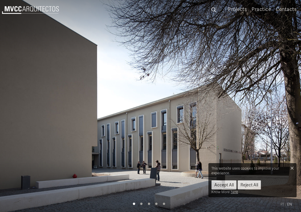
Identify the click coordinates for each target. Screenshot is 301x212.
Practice (261, 9)
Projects (237, 9)
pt (282, 204)
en (289, 204)
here (234, 191)
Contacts (286, 9)
